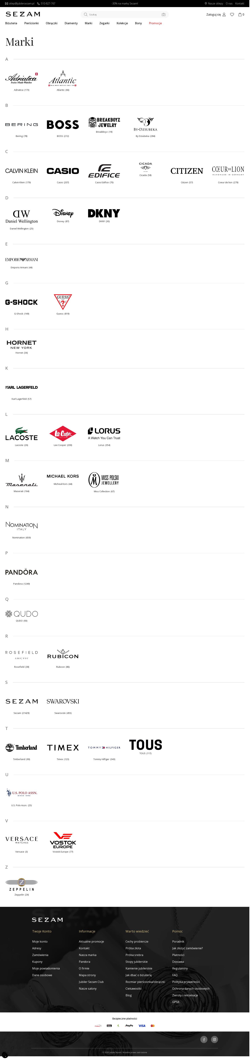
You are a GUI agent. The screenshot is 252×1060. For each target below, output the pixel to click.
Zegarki (104, 23)
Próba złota (133, 948)
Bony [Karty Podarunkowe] (138, 23)
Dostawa (178, 962)
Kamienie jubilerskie (139, 968)
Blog (129, 995)
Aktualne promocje (91, 941)
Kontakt (84, 948)
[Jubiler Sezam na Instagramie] (214, 1040)
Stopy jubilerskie (137, 962)
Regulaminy (180, 968)
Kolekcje (122, 23)
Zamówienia (40, 955)
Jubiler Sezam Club (91, 982)
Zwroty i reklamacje (185, 995)
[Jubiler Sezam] (22, 16)
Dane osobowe (42, 975)
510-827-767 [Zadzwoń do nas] (46, 3)
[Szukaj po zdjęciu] (163, 14)
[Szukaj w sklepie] (124, 14)
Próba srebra (134, 955)
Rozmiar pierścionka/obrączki (145, 982)
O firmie (84, 968)
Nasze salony (88, 988)
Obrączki (51, 23)
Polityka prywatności (186, 982)
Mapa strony (87, 975)
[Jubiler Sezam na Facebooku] (203, 1040)
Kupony (37, 962)
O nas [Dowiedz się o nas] (229, 3)
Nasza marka (87, 955)
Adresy (36, 948)
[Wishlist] (232, 14)
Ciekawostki (133, 988)
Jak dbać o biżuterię (139, 975)
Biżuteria (11, 23)
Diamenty (71, 23)
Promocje (155, 23)
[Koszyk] (241, 14)
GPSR (175, 1002)
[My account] (216, 14)
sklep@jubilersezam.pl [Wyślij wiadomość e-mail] (19, 3)
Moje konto (40, 941)
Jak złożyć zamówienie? (187, 948)
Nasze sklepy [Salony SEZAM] (213, 3)
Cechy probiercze (137, 941)
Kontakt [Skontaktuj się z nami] (239, 3)
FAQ (175, 975)
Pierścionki (31, 23)
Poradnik (178, 941)
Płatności (178, 955)
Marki (88, 23)
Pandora (84, 962)
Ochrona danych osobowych (191, 988)
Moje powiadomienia (46, 968)
